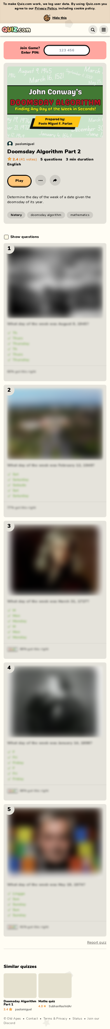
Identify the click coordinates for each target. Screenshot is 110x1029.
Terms (47, 1018)
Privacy (61, 1018)
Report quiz (96, 942)
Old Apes (14, 1018)
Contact (32, 1018)
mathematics (80, 215)
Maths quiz (46, 1001)
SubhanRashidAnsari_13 (60, 1006)
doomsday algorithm (46, 215)
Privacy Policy (45, 8)
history (16, 215)
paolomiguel (25, 144)
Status (77, 1018)
